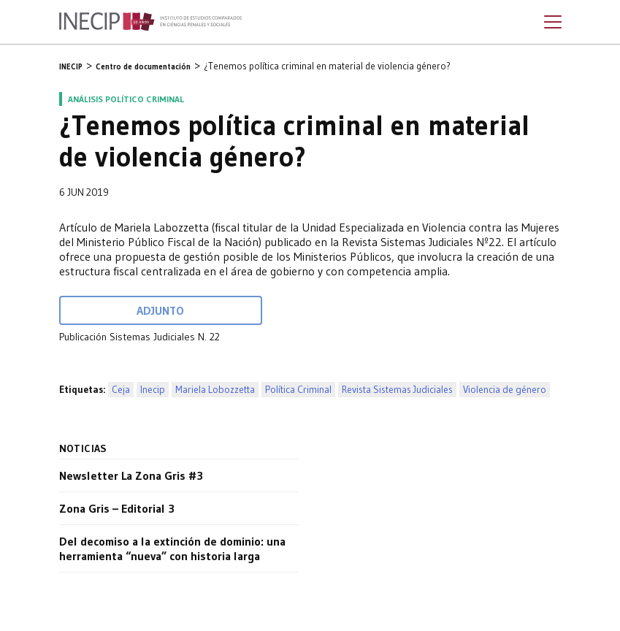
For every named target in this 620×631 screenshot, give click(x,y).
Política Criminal (298, 389)
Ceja (121, 389)
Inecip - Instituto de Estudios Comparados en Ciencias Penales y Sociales (150, 21)
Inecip (152, 389)
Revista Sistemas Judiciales (397, 389)
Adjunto (160, 310)
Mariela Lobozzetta (215, 389)
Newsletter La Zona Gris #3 (131, 475)
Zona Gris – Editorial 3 (117, 508)
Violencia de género (504, 389)
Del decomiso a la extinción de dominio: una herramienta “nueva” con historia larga (172, 548)
